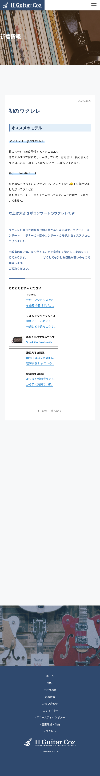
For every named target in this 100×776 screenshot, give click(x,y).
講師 (50, 683)
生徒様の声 (50, 690)
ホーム (50, 676)
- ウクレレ (50, 731)
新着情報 (50, 697)
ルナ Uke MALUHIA (22, 173)
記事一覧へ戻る (50, 411)
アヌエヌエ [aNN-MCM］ (27, 141)
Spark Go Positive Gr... (40, 342)
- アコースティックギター (50, 717)
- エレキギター (50, 710)
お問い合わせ (50, 703)
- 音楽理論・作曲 (50, 724)
